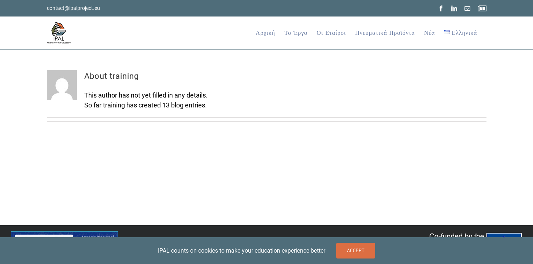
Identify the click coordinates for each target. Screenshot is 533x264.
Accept (355, 250)
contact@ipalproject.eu (73, 8)
